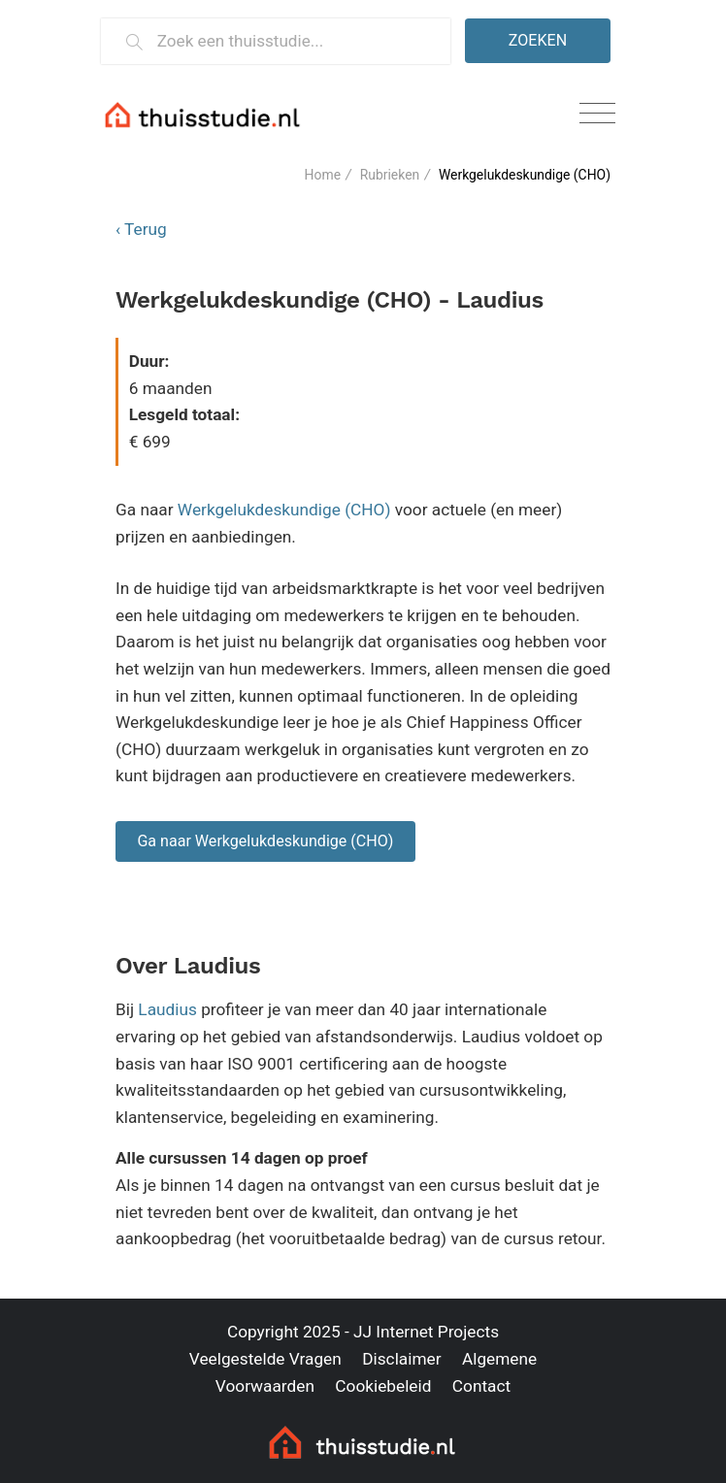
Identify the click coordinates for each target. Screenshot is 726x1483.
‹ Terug (141, 229)
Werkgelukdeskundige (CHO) (284, 509)
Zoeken (538, 40)
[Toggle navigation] (597, 114)
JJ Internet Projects (426, 1331)
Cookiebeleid (383, 1386)
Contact (481, 1386)
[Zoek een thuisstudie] (295, 41)
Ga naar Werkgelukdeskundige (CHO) (265, 841)
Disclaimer (401, 1358)
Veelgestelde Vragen (265, 1358)
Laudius (167, 1009)
